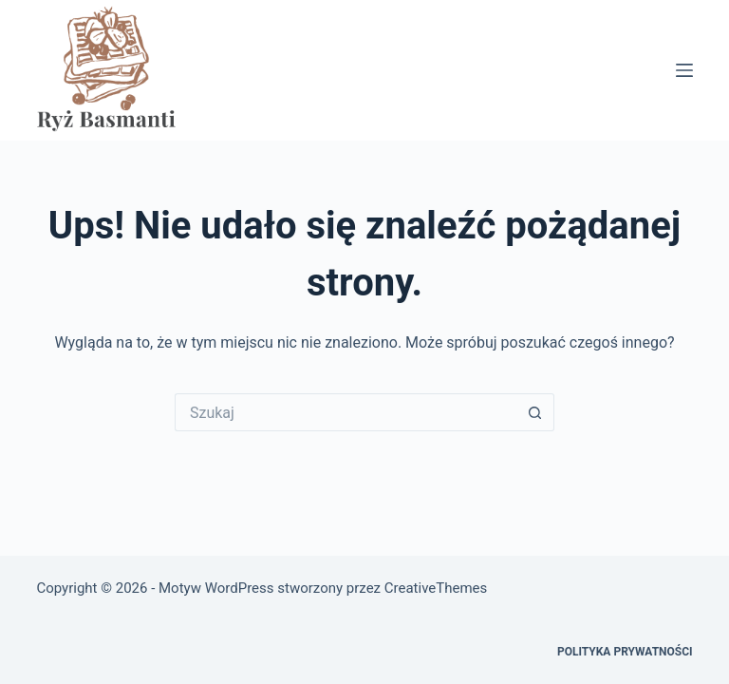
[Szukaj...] (345, 412)
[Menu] (684, 70)
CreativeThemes (436, 588)
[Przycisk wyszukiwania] (535, 412)
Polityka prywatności (625, 651)
